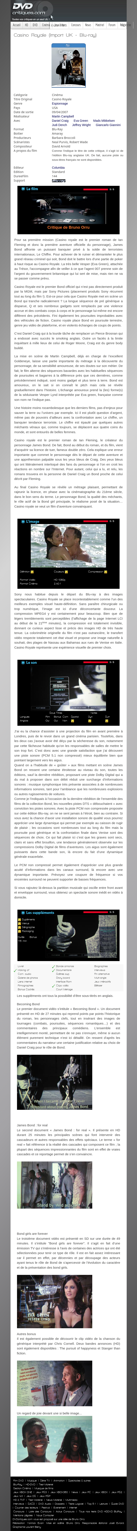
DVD (35, 25)
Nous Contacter (44, 1515)
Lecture (104, 1503)
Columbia (58, 167)
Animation (59, 1480)
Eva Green (81, 120)
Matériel (99, 25)
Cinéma (46, 25)
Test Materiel (46, 1484)
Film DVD (18, 1480)
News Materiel (54, 1500)
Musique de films (44, 1488)
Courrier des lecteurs (26, 1507)
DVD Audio (44, 1503)
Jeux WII (18, 1496)
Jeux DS (31, 1496)
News (88, 25)
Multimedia (71, 1500)
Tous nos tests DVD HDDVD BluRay (100, 1511)
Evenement (60, 1507)
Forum (112, 25)
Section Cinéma (22, 1488)
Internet (73, 1507)
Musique (32, 1480)
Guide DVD (117, 1503)
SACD (31, 1503)
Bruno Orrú (73, 1523)
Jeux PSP (45, 1496)
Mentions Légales (23, 1515)
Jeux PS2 (116, 1492)
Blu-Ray (17, 1484)
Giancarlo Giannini (108, 125)
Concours (76, 25)
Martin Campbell (63, 116)
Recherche (125, 25)
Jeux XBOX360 (59, 1492)
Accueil (16, 25)
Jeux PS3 (41, 1492)
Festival (46, 1507)
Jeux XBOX (101, 1492)
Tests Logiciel (75, 1503)
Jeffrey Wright (81, 125)
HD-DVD (30, 1484)
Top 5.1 (91, 1503)
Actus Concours (65, 1511)
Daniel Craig (60, 120)
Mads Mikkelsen (104, 120)
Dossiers (60, 1503)
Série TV (45, 1480)
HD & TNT (19, 1500)
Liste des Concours (40, 1511)
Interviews (18, 1503)
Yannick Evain (35, 1523)
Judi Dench (59, 125)
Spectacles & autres (79, 1480)
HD (26, 25)
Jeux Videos (60, 25)
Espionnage (60, 103)
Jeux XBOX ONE (22, 1492)
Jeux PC (86, 1492)
